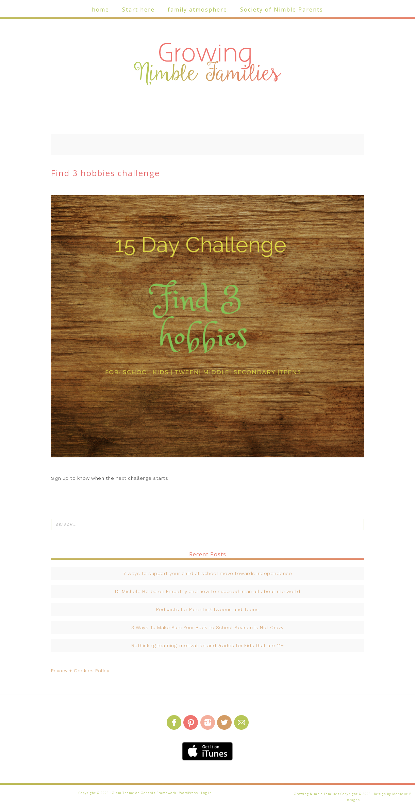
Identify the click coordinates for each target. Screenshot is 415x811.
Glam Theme (123, 793)
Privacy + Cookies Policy (80, 670)
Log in (206, 793)
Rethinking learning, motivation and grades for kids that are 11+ (207, 645)
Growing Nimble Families (207, 65)
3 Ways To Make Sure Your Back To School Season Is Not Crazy (207, 627)
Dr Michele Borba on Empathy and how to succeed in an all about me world (207, 591)
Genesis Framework (158, 793)
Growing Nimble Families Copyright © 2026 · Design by (343, 794)
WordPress (188, 793)
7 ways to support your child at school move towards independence (207, 573)
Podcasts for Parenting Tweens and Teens (207, 609)
